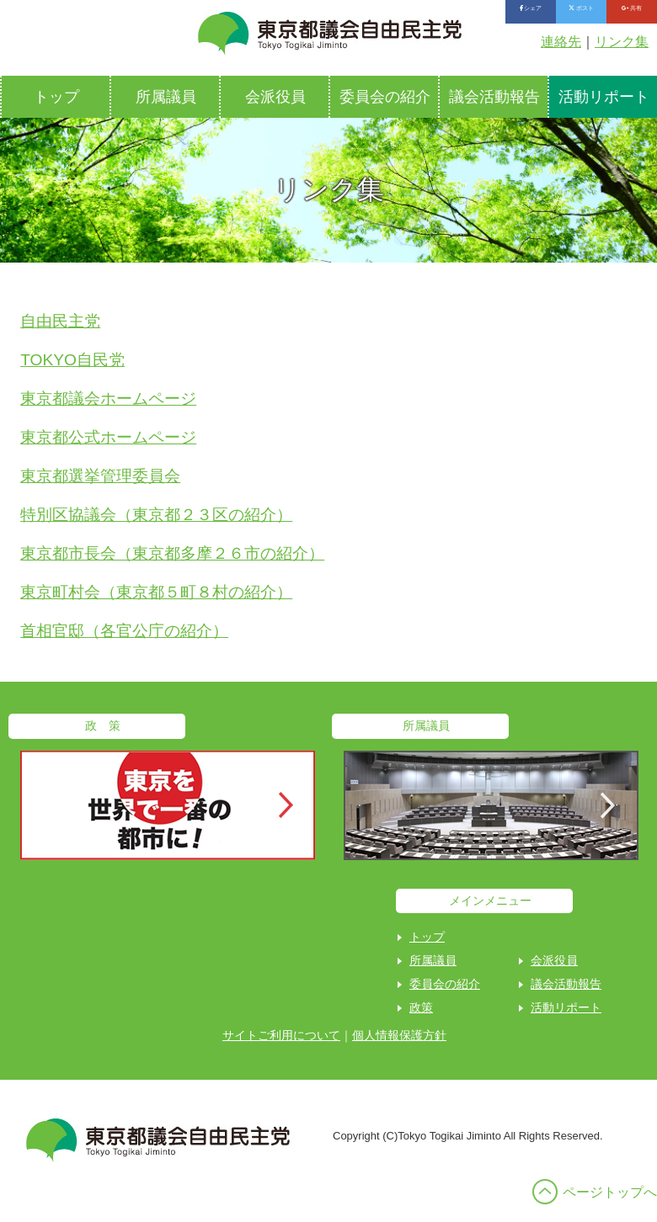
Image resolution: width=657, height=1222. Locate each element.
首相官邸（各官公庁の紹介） (124, 631)
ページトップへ (610, 1192)
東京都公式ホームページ (108, 437)
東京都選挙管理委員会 (100, 476)
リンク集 (622, 42)
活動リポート (566, 1007)
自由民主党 (60, 321)
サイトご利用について (281, 1035)
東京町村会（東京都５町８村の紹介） (156, 592)
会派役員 (275, 96)
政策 (421, 1007)
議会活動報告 (494, 96)
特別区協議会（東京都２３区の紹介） (156, 514)
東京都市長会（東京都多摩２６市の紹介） (172, 553)
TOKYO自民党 (72, 360)
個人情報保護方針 (399, 1035)
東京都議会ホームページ (108, 398)
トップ (56, 96)
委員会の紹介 (384, 96)
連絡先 (561, 42)
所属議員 (166, 96)
